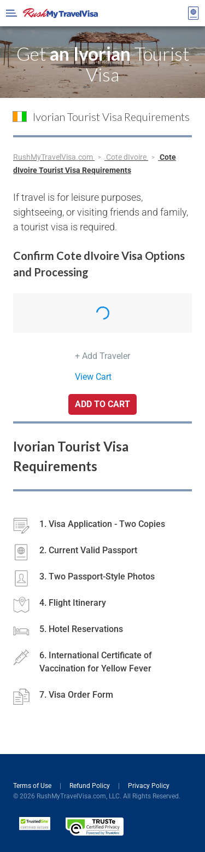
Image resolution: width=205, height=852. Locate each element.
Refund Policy (90, 786)
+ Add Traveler (102, 356)
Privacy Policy (148, 786)
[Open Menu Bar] (11, 13)
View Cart (93, 377)
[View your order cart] (193, 13)
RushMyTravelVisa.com (54, 157)
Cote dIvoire (127, 157)
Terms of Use (33, 786)
